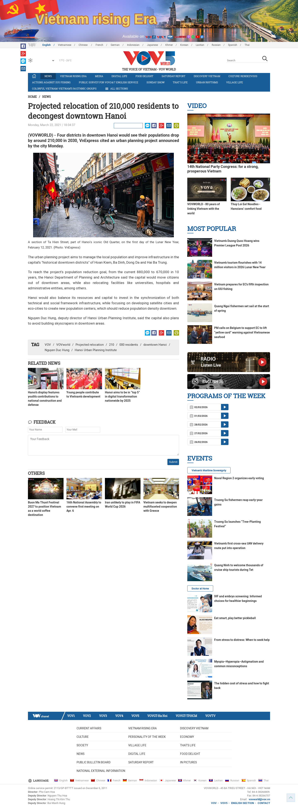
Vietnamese (64, 45)
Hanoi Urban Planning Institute (96, 350)
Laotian (200, 45)
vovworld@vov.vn (259, 799)
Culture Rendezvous (242, 76)
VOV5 (135, 716)
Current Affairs (89, 728)
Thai (247, 45)
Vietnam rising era (73, 76)
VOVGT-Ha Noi (157, 716)
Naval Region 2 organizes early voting (239, 478)
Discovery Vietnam (207, 76)
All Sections (116, 89)
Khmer (169, 45)
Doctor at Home (200, 588)
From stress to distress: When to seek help (242, 639)
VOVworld (63, 345)
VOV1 (71, 716)
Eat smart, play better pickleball (235, 618)
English (46, 45)
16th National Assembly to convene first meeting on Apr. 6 (83, 506)
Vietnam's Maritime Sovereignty (209, 470)
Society (82, 745)
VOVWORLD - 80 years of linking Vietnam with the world (203, 208)
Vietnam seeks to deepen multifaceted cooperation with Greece (160, 506)
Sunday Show (156, 82)
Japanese (152, 45)
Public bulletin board (94, 762)
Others (36, 473)
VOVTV (210, 716)
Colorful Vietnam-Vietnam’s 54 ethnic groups (64, 88)
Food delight (144, 76)
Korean (184, 45)
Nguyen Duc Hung (57, 350)
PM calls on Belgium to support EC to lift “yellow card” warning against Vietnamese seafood (242, 332)
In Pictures (188, 762)
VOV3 (103, 716)
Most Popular (211, 228)
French (99, 45)
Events (199, 458)
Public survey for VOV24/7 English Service (108, 82)
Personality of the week (147, 736)
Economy (187, 736)
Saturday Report (173, 76)
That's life (180, 82)
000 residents (128, 345)
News (48, 76)
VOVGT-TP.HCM (186, 716)
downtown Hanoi (155, 345)
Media (99, 76)
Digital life (119, 76)
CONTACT (264, 803)
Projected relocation (90, 345)
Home (32, 97)
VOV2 (87, 716)
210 (111, 345)
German (115, 45)
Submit (173, 461)
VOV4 (119, 716)
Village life (234, 82)
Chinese (83, 45)
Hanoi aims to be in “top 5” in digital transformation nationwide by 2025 (122, 396)
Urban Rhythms (207, 82)
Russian (216, 45)
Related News (44, 363)
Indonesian (133, 45)
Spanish (232, 45)
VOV (48, 345)
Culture (83, 736)
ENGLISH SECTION (242, 803)
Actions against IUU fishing (51, 82)
